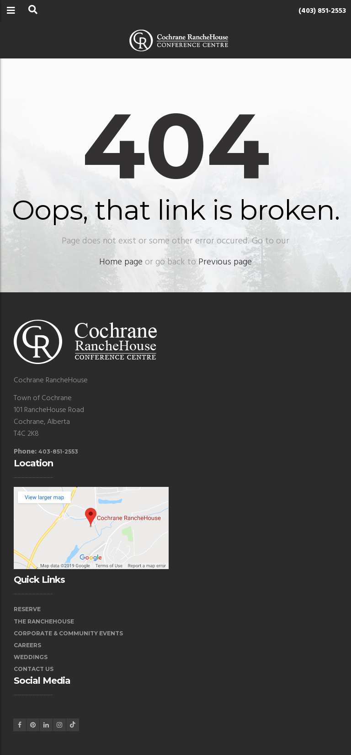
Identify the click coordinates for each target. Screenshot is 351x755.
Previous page (225, 262)
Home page (121, 262)
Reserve (27, 609)
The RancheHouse (44, 621)
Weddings (31, 657)
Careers (27, 645)
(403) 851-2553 (322, 11)
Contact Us (33, 668)
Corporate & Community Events (68, 633)
